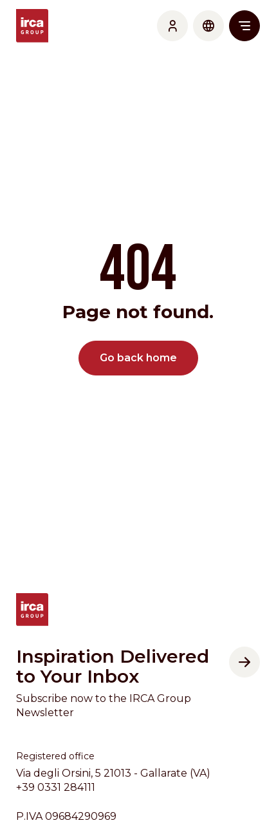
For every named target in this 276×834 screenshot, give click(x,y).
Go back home (138, 358)
